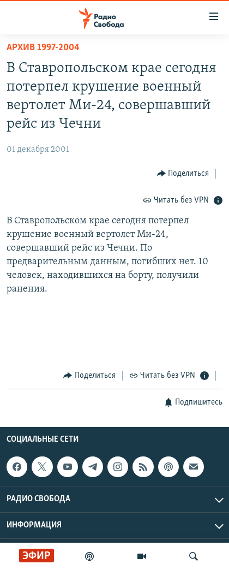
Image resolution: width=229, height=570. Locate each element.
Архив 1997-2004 (43, 48)
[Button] (183, 173)
